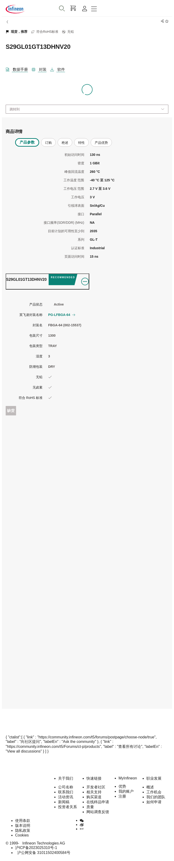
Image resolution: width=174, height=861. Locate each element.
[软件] (59, 69)
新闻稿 (63, 802)
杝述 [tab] (65, 143)
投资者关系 (67, 807)
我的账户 (126, 791)
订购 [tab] (48, 143)
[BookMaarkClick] (166, 21)
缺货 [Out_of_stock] (11, 411)
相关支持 (94, 792)
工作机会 (153, 792)
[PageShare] (161, 21)
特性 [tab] (81, 143)
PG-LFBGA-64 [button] (61, 315)
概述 (150, 787)
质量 (90, 807)
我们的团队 (155, 797)
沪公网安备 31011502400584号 (42, 853)
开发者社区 (95, 787)
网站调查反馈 (97, 812)
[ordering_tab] (47, 281)
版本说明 (22, 826)
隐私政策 (22, 830)
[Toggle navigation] (94, 9)
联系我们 (65, 792)
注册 (122, 796)
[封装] (41, 69)
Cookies (22, 835)
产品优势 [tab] (101, 143)
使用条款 (22, 821)
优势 (122, 786)
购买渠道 (94, 797)
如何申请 (153, 802)
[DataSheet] (19, 69)
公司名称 (65, 787)
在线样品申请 (97, 802)
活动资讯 (65, 797)
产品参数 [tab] (27, 142)
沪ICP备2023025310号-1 (36, 848)
